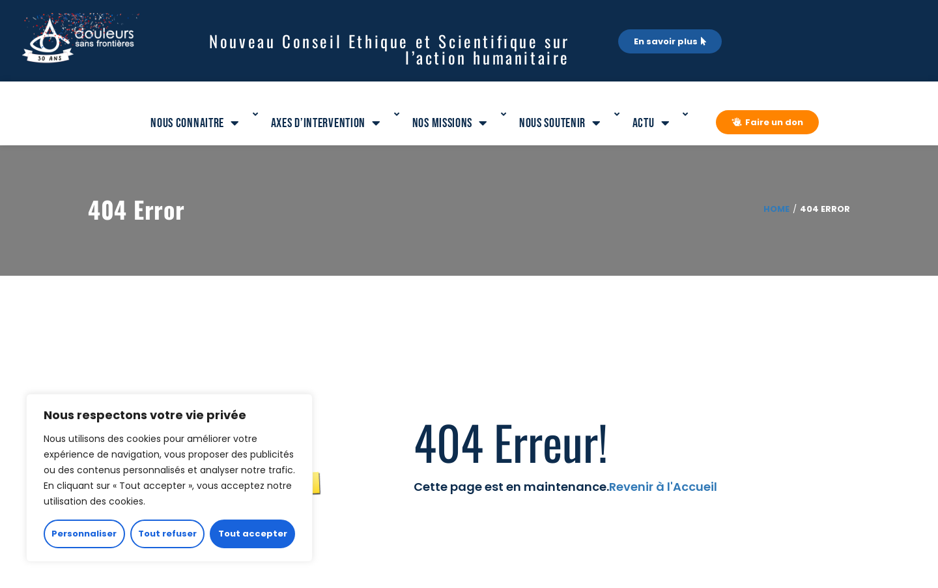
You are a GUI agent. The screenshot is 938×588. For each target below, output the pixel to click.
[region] (169, 478)
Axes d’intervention (326, 123)
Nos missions (450, 123)
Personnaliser (84, 533)
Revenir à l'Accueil (663, 486)
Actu (651, 123)
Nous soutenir (560, 123)
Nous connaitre (195, 123)
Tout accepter (252, 533)
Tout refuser (167, 533)
